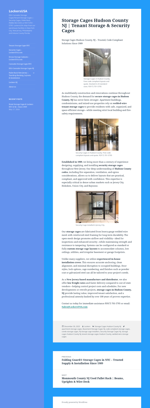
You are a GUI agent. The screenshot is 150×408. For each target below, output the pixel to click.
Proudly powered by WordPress (74, 402)
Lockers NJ (13, 82)
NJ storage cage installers (89, 331)
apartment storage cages (72, 329)
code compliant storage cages (118, 329)
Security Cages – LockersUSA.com (15, 51)
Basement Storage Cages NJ (94, 329)
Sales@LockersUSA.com (75, 306)
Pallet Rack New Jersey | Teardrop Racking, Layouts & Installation (20, 75)
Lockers (87, 326)
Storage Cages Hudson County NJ (108, 326)
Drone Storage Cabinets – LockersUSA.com (19, 58)
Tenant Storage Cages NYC (19, 45)
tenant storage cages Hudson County (96, 334)
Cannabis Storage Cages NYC (20, 64)
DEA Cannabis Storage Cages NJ (21, 68)
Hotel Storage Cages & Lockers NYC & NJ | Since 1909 (21, 105)
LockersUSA (18, 11)
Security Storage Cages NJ (110, 331)
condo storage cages (70, 331)
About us (12, 87)
